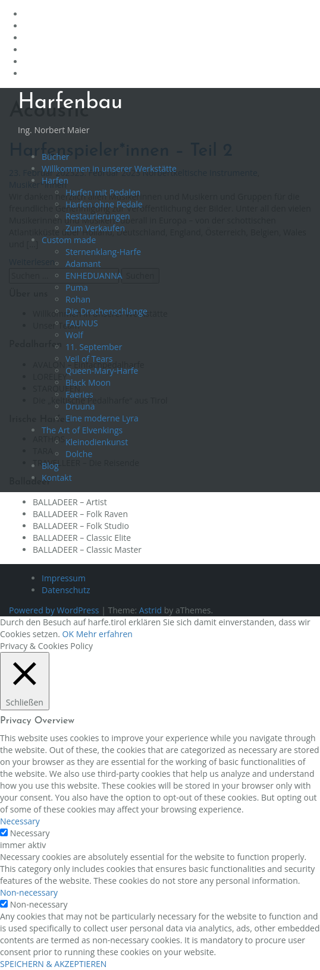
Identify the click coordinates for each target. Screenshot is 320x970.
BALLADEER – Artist (70, 502)
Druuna (80, 406)
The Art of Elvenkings (82, 430)
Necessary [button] (20, 821)
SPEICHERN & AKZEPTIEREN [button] (53, 963)
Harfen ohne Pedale (104, 204)
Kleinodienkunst (96, 442)
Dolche (78, 453)
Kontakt (57, 477)
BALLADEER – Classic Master (87, 549)
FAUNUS (81, 323)
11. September (93, 346)
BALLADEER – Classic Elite (82, 537)
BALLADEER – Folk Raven (80, 513)
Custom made (69, 239)
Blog (50, 465)
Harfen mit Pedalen (102, 192)
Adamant (83, 263)
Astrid (150, 610)
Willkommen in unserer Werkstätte (109, 168)
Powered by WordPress (54, 610)
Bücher (56, 156)
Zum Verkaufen (95, 228)
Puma (76, 287)
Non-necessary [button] (29, 892)
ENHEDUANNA (94, 275)
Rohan (77, 299)
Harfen (55, 180)
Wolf (74, 335)
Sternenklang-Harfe (103, 251)
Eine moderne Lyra (102, 418)
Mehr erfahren (104, 634)
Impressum (64, 578)
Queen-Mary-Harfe (101, 370)
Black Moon (88, 382)
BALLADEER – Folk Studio (81, 525)
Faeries (79, 394)
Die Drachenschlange (106, 311)
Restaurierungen (97, 216)
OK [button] (68, 634)
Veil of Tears (88, 358)
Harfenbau (70, 103)
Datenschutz (66, 590)
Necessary (30, 833)
